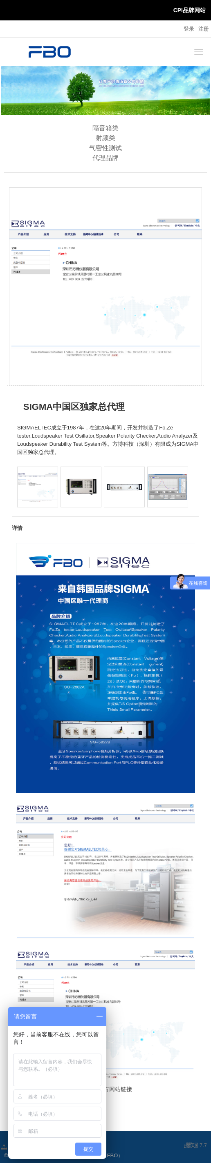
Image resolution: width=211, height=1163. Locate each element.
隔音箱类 (105, 128)
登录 (189, 29)
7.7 (195, 1146)
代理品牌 (105, 157)
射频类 (105, 137)
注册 (203, 29)
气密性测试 (105, 148)
